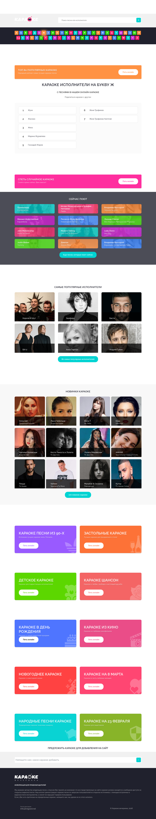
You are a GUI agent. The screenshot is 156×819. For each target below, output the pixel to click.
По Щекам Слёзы (122, 486)
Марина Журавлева (69, 136)
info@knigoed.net (28, 809)
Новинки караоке (78, 391)
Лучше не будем (57, 423)
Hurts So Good (23, 233)
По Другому (55, 455)
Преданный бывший (27, 423)
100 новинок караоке (78, 495)
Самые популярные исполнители (78, 287)
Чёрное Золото (111, 210)
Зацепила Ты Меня (58, 486)
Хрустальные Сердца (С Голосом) (128, 455)
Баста (112, 318)
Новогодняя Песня (69, 222)
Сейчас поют (78, 199)
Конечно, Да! (24, 455)
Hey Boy (107, 233)
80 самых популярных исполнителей (78, 359)
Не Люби (87, 423)
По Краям (23, 486)
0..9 (18, 38)
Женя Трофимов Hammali (131, 119)
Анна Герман (72, 349)
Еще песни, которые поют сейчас (78, 255)
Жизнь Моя (66, 245)
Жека (69, 128)
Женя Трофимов (131, 110)
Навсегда (119, 423)
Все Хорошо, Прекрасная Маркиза (119, 222)
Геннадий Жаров (69, 145)
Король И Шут (29, 318)
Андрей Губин (116, 349)
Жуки (69, 110)
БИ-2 (25, 349)
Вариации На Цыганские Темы (117, 245)
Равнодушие (89, 486)
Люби (63, 211)
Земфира (70, 318)
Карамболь (22, 222)
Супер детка (22, 210)
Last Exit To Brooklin (69, 233)
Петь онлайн (128, 72)
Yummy (20, 245)
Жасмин (69, 119)
